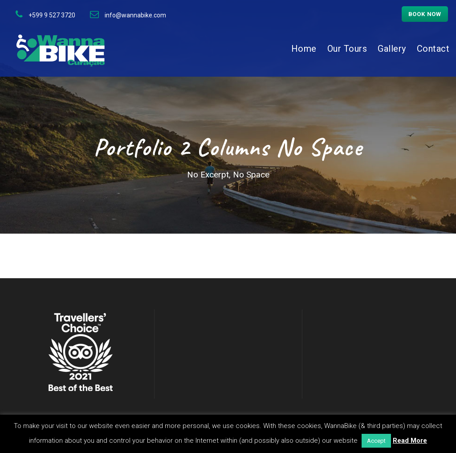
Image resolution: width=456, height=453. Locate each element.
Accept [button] (376, 440)
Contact (433, 48)
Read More (410, 441)
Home (304, 48)
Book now (424, 14)
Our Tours (347, 48)
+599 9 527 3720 (51, 15)
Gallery (392, 48)
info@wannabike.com (135, 15)
